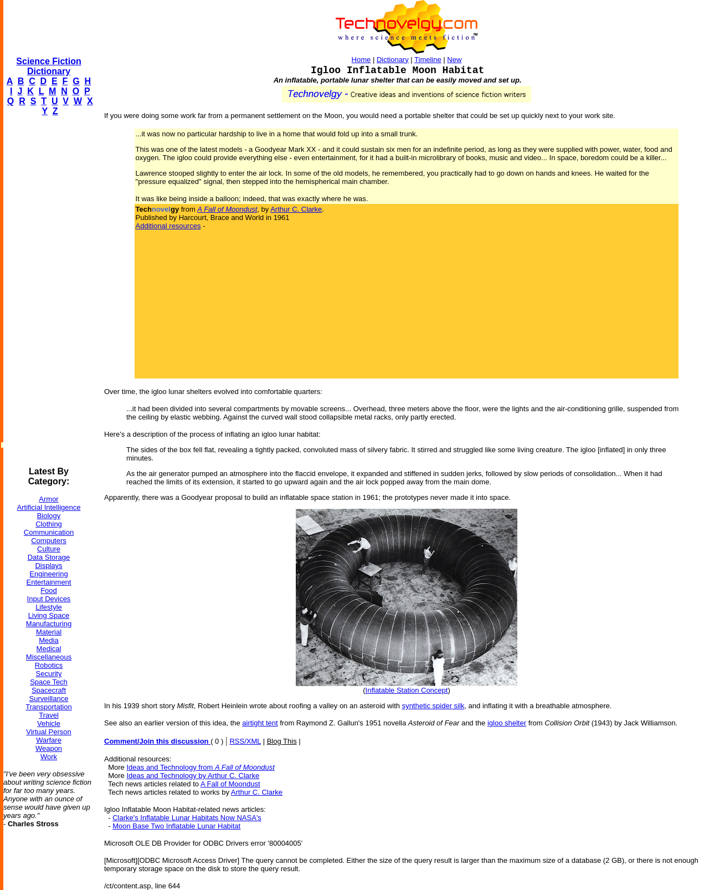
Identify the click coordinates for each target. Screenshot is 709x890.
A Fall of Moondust (230, 784)
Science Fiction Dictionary (48, 66)
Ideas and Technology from (200, 767)
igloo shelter (506, 723)
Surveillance (49, 698)
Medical (49, 649)
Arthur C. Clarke (296, 209)
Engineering (48, 574)
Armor (48, 499)
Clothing (48, 524)
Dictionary (393, 59)
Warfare (48, 740)
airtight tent (260, 723)
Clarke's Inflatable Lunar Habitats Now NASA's (186, 818)
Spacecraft (49, 690)
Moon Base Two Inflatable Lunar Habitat (176, 826)
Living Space (48, 615)
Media (48, 640)
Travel (49, 715)
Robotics (49, 665)
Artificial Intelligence (49, 507)
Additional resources (168, 226)
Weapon (48, 748)
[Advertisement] (47, 291)
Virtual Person (48, 732)
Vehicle (48, 723)
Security (49, 673)
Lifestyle (48, 607)
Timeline (427, 59)
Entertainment (49, 582)
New (454, 59)
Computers (48, 540)
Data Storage (49, 557)
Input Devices (49, 599)
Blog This (282, 741)
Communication (49, 532)
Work (48, 757)
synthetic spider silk (433, 706)
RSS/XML (245, 741)
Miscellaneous (48, 657)
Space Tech (49, 682)
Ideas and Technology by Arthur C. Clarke (192, 775)
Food (48, 590)
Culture (48, 549)
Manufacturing (48, 624)
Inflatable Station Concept (407, 690)
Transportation (48, 707)
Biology (49, 516)
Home (361, 59)
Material (48, 632)
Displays (48, 565)
